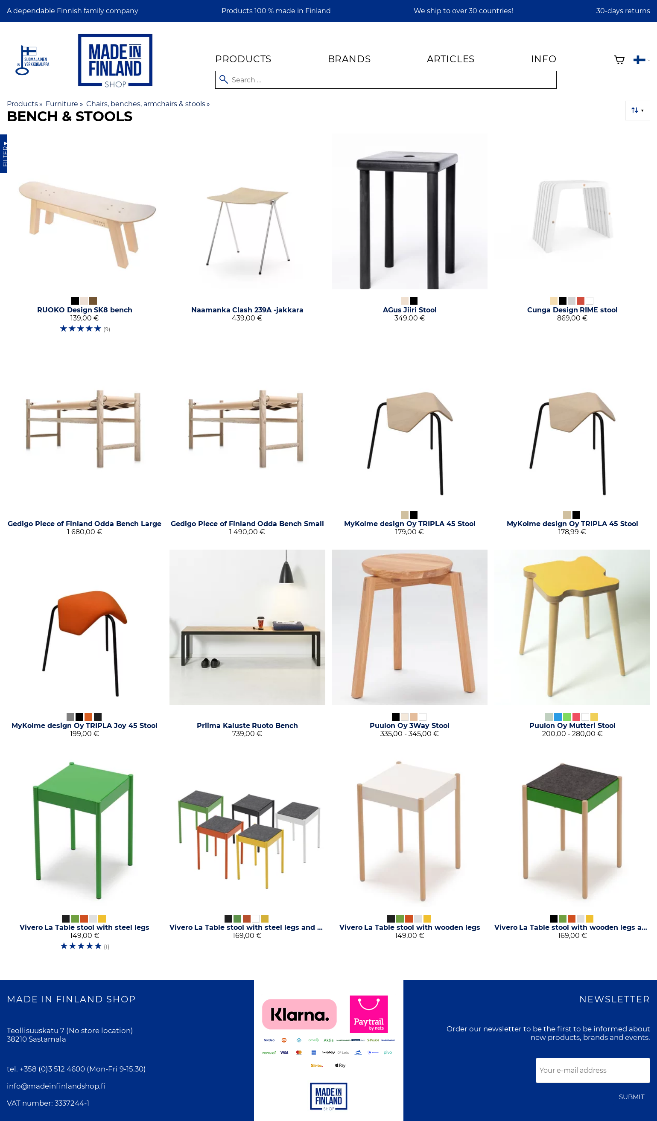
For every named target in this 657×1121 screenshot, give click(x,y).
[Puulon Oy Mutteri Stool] (572, 647)
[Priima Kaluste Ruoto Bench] (247, 647)
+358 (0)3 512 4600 (52, 1069)
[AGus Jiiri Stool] (410, 237)
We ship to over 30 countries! (463, 11)
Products (243, 58)
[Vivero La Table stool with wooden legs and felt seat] (572, 854)
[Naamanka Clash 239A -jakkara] (247, 237)
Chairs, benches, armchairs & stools (148, 104)
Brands (349, 58)
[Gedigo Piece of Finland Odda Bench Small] (247, 445)
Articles (451, 58)
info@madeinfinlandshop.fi (56, 1086)
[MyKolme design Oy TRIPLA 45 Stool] (410, 445)
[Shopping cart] (619, 60)
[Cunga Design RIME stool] (572, 237)
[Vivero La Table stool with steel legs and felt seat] (247, 854)
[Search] (386, 80)
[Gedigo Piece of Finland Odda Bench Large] (85, 445)
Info (544, 58)
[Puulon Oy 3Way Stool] (410, 647)
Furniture (64, 104)
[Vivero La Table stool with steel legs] (85, 854)
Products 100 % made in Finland (276, 11)
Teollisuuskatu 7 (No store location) (70, 1030)
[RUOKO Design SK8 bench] (85, 237)
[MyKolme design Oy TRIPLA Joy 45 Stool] (85, 647)
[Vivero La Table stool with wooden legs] (410, 854)
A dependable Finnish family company (72, 11)
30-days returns (623, 11)
